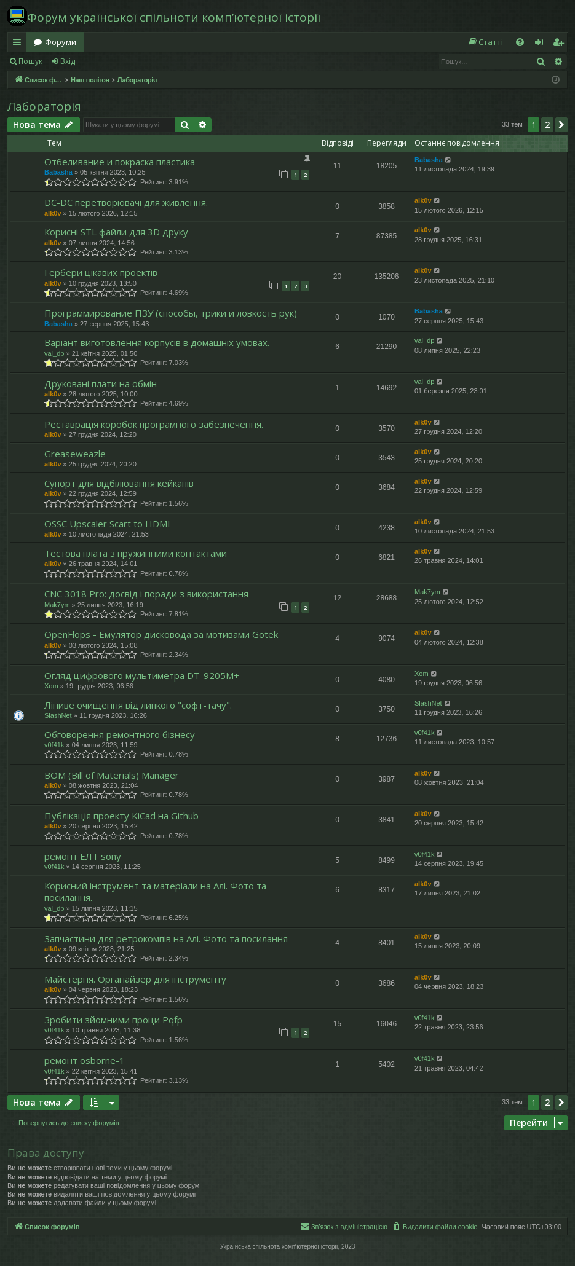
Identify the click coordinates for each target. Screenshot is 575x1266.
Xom (51, 686)
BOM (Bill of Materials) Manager (111, 775)
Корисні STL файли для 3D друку (116, 232)
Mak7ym (57, 604)
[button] (561, 124)
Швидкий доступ (19, 44)
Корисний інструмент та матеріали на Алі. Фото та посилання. (155, 891)
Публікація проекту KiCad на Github (121, 815)
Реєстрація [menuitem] (561, 44)
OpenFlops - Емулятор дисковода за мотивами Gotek (161, 634)
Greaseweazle (75, 453)
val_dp (54, 353)
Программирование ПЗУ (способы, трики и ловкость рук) (170, 313)
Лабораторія (44, 106)
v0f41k (54, 745)
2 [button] (547, 124)
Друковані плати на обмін (100, 383)
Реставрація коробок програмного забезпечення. (153, 424)
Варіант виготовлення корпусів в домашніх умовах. (156, 342)
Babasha (58, 172)
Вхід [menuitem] (543, 44)
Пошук (30, 61)
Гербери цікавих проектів (100, 272)
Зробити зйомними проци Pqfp (113, 1019)
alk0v (52, 213)
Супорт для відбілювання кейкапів (119, 483)
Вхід (67, 61)
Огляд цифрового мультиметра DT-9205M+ (141, 675)
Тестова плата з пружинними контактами (135, 553)
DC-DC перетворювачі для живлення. (126, 202)
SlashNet (58, 715)
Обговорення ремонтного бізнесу (119, 734)
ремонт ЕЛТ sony (82, 856)
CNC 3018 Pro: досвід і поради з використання (146, 594)
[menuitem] (485, 42)
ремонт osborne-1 (84, 1060)
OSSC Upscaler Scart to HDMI (107, 523)
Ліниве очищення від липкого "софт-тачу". (138, 705)
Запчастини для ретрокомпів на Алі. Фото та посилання (166, 938)
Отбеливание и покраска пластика (119, 161)
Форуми (60, 41)
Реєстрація (112, 61)
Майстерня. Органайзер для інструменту (135, 979)
